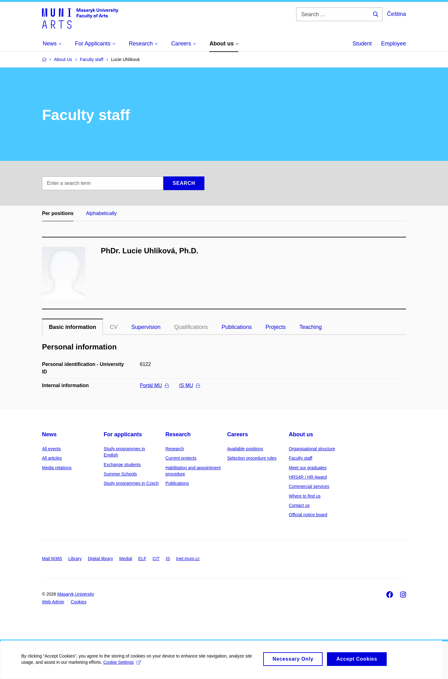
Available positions (245, 448)
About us (301, 434)
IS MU (189, 385)
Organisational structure (312, 448)
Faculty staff (300, 458)
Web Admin (53, 601)
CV (114, 327)
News (49, 434)
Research (178, 434)
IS (168, 558)
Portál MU (154, 385)
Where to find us (304, 496)
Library (75, 558)
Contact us (299, 505)
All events (51, 448)
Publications (237, 327)
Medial (125, 558)
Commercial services (309, 486)
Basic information (72, 327)
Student (362, 43)
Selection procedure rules (252, 458)
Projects (275, 327)
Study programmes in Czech (131, 483)
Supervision (146, 327)
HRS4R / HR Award (308, 477)
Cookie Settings (123, 666)
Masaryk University (75, 594)
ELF (142, 558)
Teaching (310, 327)
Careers (237, 434)
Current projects (181, 458)
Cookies (78, 601)
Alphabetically (101, 213)
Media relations (57, 467)
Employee (393, 43)
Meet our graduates (307, 467)
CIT (156, 558)
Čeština (396, 14)
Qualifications (191, 327)
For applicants (123, 434)
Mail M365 (52, 558)
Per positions (57, 213)
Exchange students (122, 464)
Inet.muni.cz (187, 558)
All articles (52, 458)
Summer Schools (120, 473)
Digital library (100, 558)
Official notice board (308, 514)
